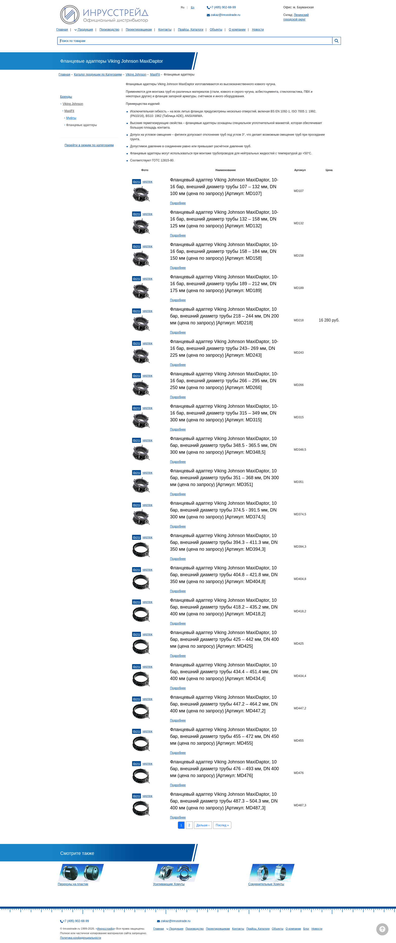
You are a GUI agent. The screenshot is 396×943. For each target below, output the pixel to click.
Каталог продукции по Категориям (98, 74)
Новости (258, 29)
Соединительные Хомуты (266, 884)
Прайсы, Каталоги (190, 29)
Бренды (66, 97)
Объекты (216, 29)
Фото (136, 181)
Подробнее (178, 203)
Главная (62, 29)
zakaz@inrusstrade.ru (225, 15)
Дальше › (203, 825)
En (192, 7)
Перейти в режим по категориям (89, 145)
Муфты (71, 118)
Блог (306, 928)
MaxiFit (155, 74)
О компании (237, 29)
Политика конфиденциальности (80, 937)
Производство (109, 29)
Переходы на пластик (73, 884)
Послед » (222, 825)
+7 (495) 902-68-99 (223, 7)
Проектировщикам (139, 29)
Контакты (164, 29)
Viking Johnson (136, 74)
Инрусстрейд (105, 928)
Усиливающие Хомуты (169, 884)
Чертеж (147, 181)
